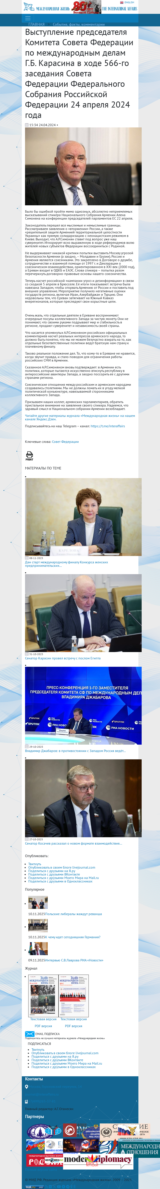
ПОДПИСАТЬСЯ (39, 1043)
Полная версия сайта (41, 1169)
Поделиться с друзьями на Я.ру (51, 871)
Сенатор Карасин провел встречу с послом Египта (63, 658)
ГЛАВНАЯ (36, 24)
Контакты (34, 1079)
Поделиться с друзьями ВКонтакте (54, 874)
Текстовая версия (43, 1019)
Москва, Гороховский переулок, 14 (55, 1086)
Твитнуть (34, 864)
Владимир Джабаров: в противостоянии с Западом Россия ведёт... (75, 751)
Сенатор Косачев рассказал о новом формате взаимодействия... (73, 843)
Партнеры (34, 1116)
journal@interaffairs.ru (42, 1094)
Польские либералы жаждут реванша (73, 914)
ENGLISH (127, 2)
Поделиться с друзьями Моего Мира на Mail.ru (63, 878)
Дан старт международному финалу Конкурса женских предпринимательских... (66, 564)
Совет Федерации (65, 441)
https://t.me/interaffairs (108, 426)
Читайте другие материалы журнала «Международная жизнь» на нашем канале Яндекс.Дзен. (80, 417)
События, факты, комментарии (79, 24)
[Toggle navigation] (28, 18)
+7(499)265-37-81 (42, 1101)
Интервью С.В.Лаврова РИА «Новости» (74, 960)
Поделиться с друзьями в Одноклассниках (60, 881)
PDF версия (43, 1026)
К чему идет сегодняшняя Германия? (72, 937)
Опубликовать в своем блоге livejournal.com (61, 867)
